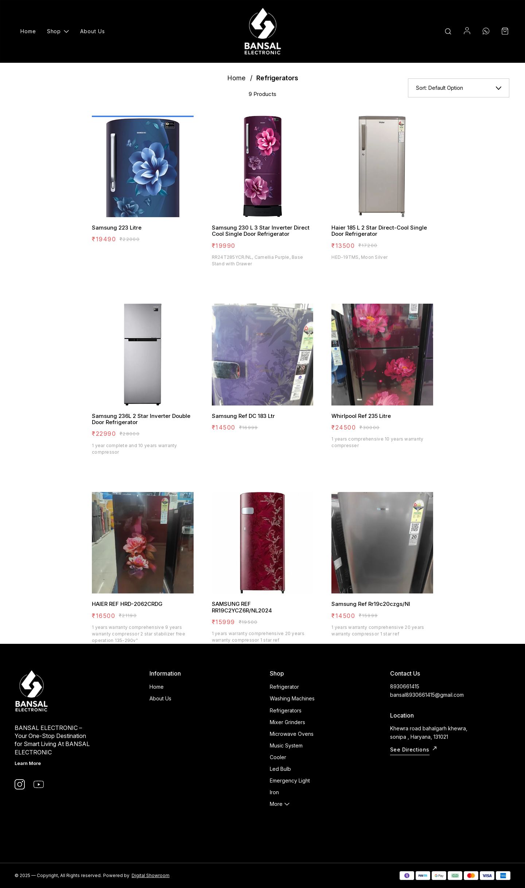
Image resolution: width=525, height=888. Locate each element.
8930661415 (404, 686)
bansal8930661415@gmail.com (427, 695)
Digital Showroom (151, 875)
